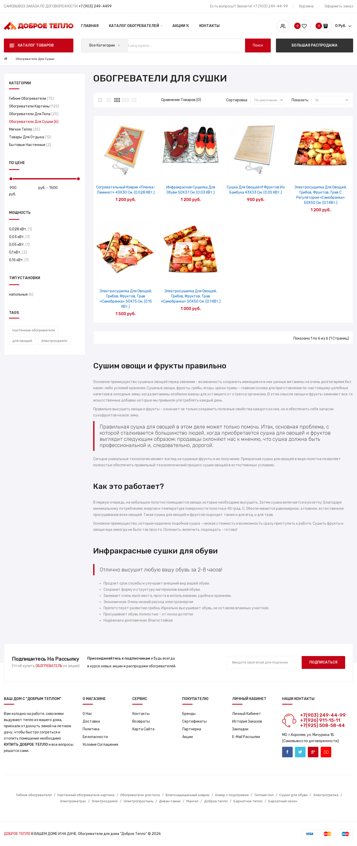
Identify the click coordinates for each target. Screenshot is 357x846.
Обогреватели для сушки (35, 59)
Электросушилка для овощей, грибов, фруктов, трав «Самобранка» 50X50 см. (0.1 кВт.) (191, 296)
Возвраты (141, 721)
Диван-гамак (170, 801)
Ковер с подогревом (232, 795)
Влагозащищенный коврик (188, 795)
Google (313, 752)
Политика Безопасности (95, 733)
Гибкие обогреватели (31, 98)
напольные (21, 294)
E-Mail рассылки (246, 737)
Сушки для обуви (293, 795)
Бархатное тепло (248, 801)
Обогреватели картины (34, 106)
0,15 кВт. (19, 260)
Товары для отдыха (30, 137)
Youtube (326, 752)
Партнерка (191, 729)
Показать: (300, 100)
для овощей (22, 341)
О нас (87, 714)
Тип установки (24, 278)
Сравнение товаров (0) (181, 100)
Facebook (287, 752)
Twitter (300, 752)
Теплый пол (264, 795)
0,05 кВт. (19, 244)
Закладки (240, 729)
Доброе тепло (216, 801)
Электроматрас (73, 801)
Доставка (91, 721)
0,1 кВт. (18, 252)
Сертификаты (194, 721)
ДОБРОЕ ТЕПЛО (17, 834)
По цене (17, 163)
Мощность (20, 213)
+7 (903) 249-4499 (95, 6)
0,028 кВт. (20, 229)
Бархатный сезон (282, 801)
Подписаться (323, 662)
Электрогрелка (325, 795)
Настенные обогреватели (33, 330)
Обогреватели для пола (33, 114)
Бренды (189, 714)
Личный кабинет (246, 714)
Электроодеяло (54, 341)
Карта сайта (143, 729)
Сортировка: (237, 100)
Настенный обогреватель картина (86, 795)
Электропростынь (138, 801)
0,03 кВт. (19, 237)
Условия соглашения (100, 744)
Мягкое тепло (24, 129)
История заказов (247, 721)
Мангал (192, 801)
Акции (187, 737)
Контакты (141, 714)
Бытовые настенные (30, 145)
